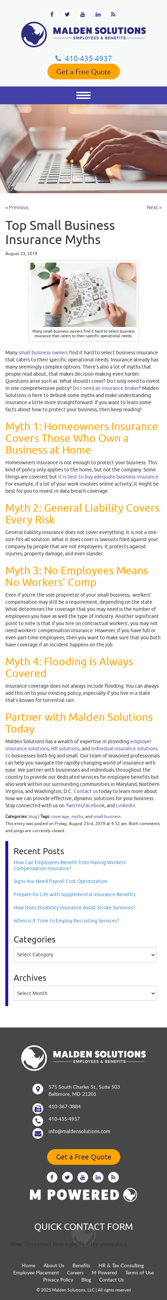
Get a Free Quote (83, 71)
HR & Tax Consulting (121, 1265)
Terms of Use (139, 1272)
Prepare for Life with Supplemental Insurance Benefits (75, 894)
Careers (75, 1272)
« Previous (17, 207)
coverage (60, 816)
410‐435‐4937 (83, 58)
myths (77, 816)
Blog (86, 1279)
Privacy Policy (58, 1279)
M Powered (104, 1272)
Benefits (81, 1265)
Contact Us (111, 1279)
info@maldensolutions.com (79, 1131)
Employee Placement (36, 1272)
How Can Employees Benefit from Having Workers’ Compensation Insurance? (70, 865)
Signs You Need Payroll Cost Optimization (60, 881)
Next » (154, 207)
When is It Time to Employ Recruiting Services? (66, 921)
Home (28, 1265)
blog (33, 816)
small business (107, 816)
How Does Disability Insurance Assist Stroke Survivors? (74, 907)
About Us (54, 1265)
